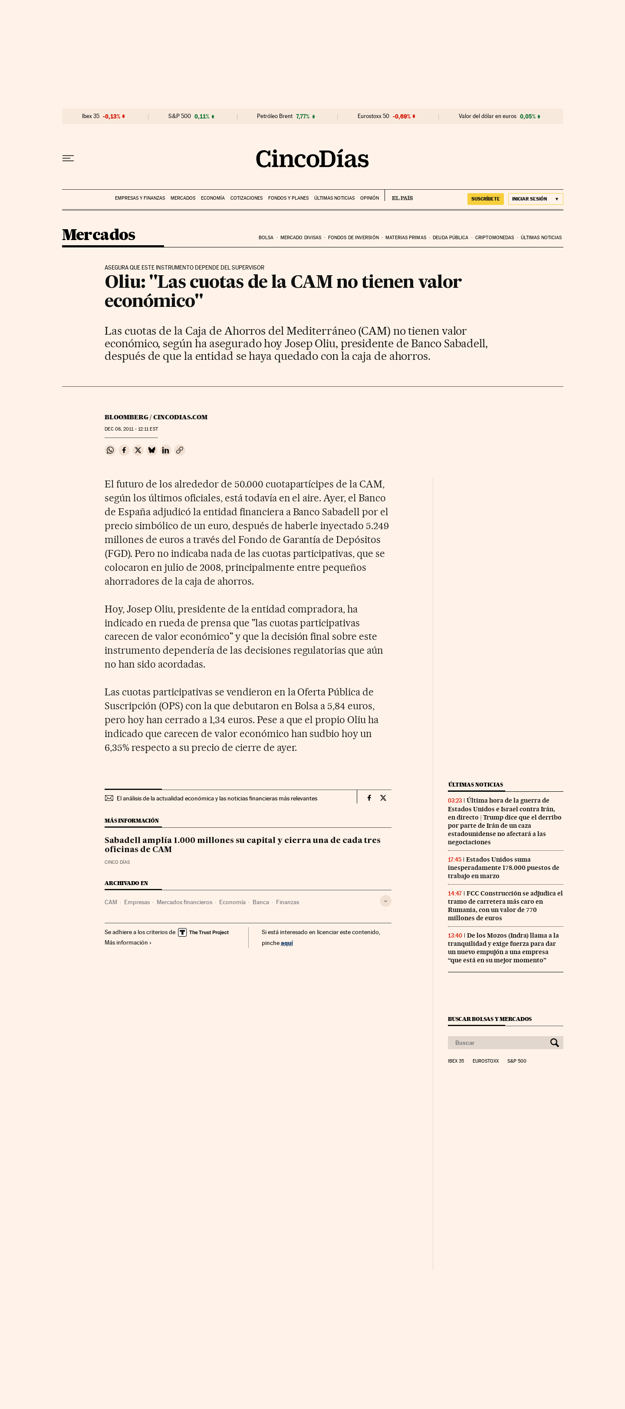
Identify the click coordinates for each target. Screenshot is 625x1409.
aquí (287, 942)
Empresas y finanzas (140, 198)
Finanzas (287, 902)
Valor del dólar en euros (487, 116)
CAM (111, 902)
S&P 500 (179, 116)
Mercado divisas (301, 237)
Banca (261, 902)
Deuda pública (450, 237)
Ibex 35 (90, 116)
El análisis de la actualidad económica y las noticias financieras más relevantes (217, 798)
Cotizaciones (246, 198)
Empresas (137, 902)
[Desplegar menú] (68, 158)
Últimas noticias (334, 198)
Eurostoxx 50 (373, 116)
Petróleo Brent (275, 116)
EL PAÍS (399, 195)
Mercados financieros (184, 902)
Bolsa (266, 237)
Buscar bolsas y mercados (490, 1019)
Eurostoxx (486, 1061)
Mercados (183, 198)
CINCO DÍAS (117, 862)
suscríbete (485, 199)
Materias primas (405, 237)
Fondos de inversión (353, 237)
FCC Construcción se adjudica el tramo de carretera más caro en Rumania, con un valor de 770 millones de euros (505, 905)
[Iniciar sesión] (535, 199)
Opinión (369, 198)
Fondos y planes (288, 198)
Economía (213, 198)
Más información (128, 942)
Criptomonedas (494, 237)
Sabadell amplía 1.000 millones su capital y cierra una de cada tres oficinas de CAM (243, 845)
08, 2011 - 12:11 (131, 429)
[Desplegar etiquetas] (385, 901)
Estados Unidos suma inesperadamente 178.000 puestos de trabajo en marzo (503, 868)
